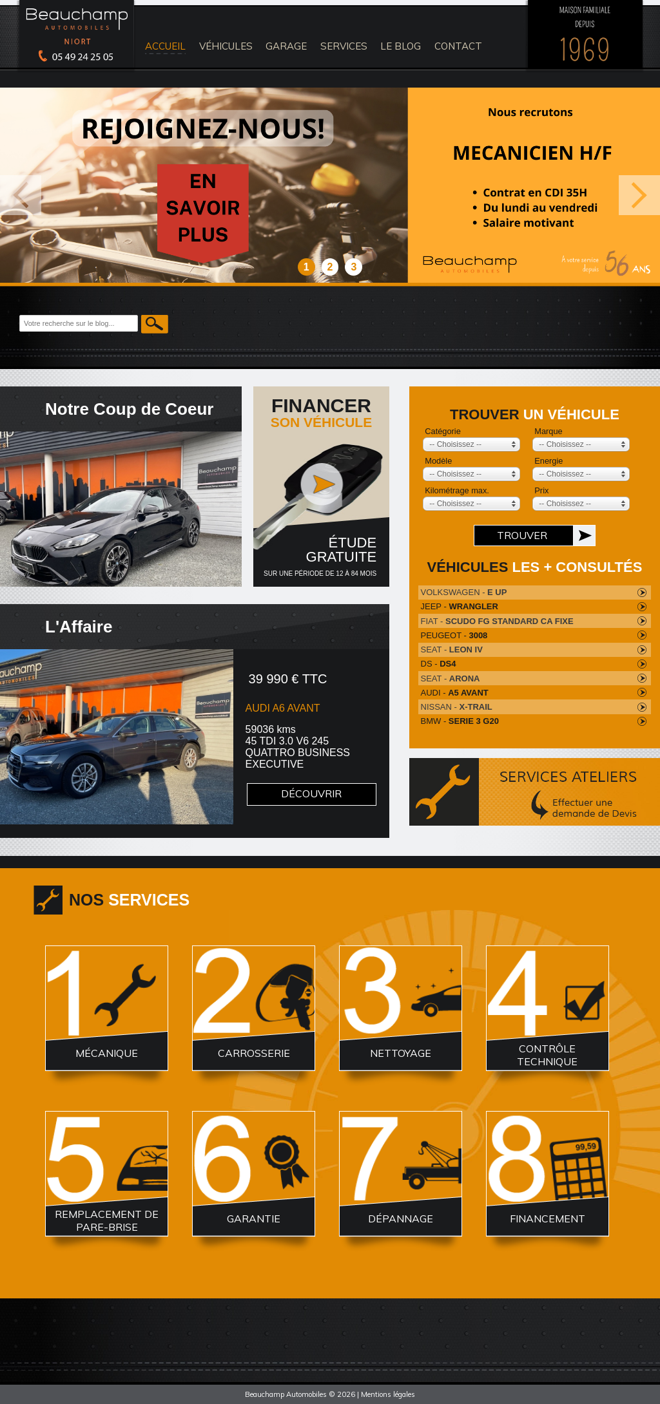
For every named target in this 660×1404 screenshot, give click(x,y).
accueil (165, 46)
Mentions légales (388, 1394)
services (343, 46)
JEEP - (459, 606)
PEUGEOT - (454, 635)
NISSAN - (456, 707)
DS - (438, 664)
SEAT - (452, 649)
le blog (400, 46)
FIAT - (497, 621)
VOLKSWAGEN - (464, 592)
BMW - (460, 721)
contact (458, 46)
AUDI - (455, 692)
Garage (286, 46)
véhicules (226, 46)
